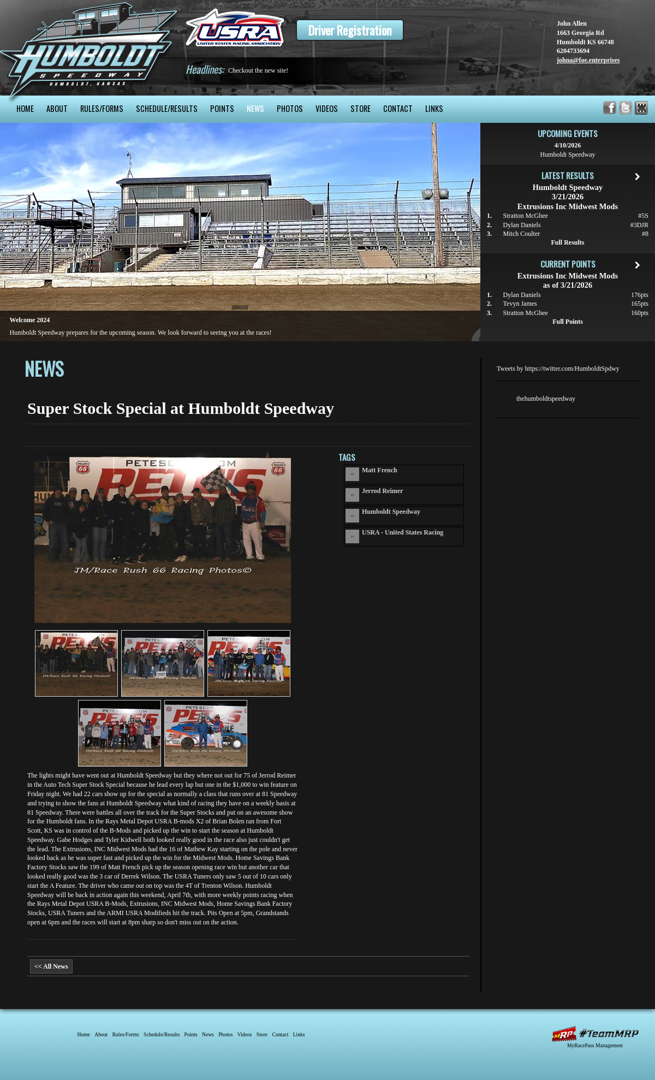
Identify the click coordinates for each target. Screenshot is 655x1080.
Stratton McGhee (525, 215)
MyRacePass (595, 1033)
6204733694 (573, 51)
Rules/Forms (101, 108)
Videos (326, 108)
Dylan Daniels (522, 225)
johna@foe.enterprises (588, 60)
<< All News (51, 966)
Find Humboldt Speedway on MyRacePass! (641, 108)
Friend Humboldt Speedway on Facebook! (610, 108)
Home (25, 108)
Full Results (567, 242)
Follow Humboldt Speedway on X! (626, 108)
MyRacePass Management (595, 1045)
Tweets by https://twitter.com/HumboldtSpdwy (558, 368)
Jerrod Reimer (382, 491)
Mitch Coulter (521, 234)
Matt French (379, 470)
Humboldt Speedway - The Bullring (88, 47)
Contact (398, 108)
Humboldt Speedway (391, 511)
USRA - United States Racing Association (402, 532)
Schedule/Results (167, 108)
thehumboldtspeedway (545, 398)
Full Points (567, 321)
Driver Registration (349, 30)
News (255, 108)
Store (360, 108)
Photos (290, 108)
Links (434, 108)
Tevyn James (520, 303)
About (57, 108)
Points (222, 108)
